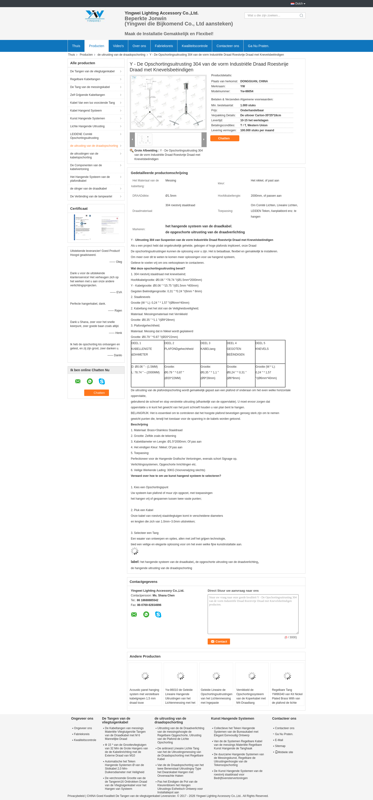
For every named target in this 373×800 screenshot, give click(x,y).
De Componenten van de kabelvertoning (86, 167)
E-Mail (279, 740)
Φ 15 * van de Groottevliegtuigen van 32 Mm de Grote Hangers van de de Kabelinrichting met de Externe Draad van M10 (126, 750)
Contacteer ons (227, 46)
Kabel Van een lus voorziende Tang (92, 102)
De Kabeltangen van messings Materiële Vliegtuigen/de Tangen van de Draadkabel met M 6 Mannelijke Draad (125, 734)
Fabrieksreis (164, 46)
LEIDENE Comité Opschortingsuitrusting (84, 136)
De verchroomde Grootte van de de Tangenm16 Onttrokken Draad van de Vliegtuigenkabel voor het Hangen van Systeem (126, 783)
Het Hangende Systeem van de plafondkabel (90, 178)
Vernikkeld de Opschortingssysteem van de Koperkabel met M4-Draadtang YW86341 (251, 698)
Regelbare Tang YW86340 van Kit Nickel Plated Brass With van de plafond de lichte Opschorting (287, 698)
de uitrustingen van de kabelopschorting (84, 155)
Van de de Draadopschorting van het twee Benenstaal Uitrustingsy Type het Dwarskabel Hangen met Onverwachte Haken (180, 770)
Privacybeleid (76, 796)
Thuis (76, 46)
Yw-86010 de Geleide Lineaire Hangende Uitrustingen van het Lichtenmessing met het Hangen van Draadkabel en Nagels (180, 700)
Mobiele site (284, 752)
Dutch (299, 3)
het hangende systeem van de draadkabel (167, 562)
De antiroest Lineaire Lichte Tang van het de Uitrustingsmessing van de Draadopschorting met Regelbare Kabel (180, 754)
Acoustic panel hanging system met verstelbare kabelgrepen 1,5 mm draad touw (144, 696)
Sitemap (280, 746)
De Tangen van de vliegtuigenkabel (92, 71)
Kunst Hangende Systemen (87, 118)
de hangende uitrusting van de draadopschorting (161, 568)
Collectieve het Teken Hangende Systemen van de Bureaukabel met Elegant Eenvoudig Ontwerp (236, 732)
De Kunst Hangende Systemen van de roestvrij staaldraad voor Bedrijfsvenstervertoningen (238, 774)
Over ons (139, 46)
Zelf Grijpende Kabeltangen (87, 95)
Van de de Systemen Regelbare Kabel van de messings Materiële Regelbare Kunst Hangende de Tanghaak (238, 745)
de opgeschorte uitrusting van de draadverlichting (227, 562)
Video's (118, 46)
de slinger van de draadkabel (88, 188)
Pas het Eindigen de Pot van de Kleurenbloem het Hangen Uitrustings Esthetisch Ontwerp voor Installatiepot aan (180, 787)
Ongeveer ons (83, 728)
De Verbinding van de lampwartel (91, 196)
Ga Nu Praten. (258, 46)
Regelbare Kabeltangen (85, 79)
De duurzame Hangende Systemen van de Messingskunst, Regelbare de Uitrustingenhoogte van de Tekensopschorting (239, 760)
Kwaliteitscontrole (195, 46)
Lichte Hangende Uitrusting (87, 126)
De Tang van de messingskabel (90, 87)
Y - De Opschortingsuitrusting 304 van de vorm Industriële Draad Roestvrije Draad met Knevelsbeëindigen (168, 155)
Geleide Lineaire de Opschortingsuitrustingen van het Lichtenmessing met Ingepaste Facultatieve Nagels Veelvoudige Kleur (216, 700)
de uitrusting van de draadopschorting (121, 54)
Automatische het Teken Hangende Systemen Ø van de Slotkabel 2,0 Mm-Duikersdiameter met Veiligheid (124, 767)
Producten (96, 46)
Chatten (227, 138)
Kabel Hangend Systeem (86, 110)
